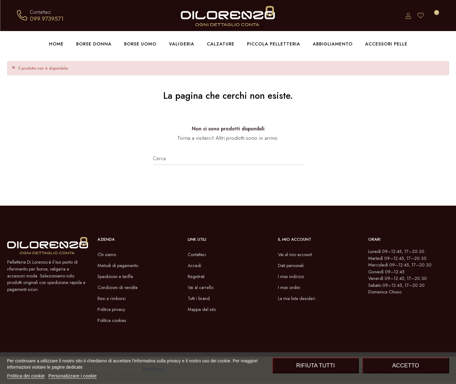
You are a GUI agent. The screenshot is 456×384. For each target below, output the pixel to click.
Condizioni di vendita (119, 288)
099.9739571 (47, 18)
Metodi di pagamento (120, 266)
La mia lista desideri (298, 298)
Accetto (405, 365)
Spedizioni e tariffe (117, 277)
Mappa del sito (203, 309)
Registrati (197, 277)
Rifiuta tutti (315, 365)
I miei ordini (290, 288)
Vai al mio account (297, 255)
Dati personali (292, 266)
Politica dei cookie (26, 375)
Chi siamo (107, 255)
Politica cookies (113, 320)
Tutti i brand (200, 298)
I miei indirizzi (292, 277)
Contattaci (198, 255)
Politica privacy (113, 309)
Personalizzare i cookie (72, 375)
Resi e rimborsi (113, 298)
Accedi (195, 266)
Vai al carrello (202, 288)
